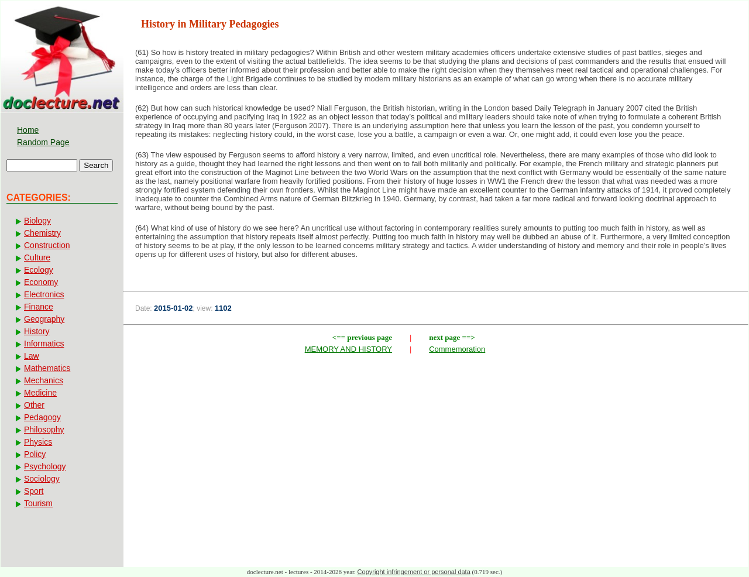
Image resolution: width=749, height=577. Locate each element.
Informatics (44, 343)
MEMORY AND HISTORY (348, 349)
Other (34, 405)
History (37, 331)
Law (31, 355)
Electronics (44, 294)
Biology (37, 220)
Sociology (42, 478)
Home (28, 130)
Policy (35, 454)
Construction (47, 245)
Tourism (38, 503)
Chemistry (42, 233)
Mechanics (43, 380)
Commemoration (457, 349)
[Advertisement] (436, 444)
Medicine (40, 392)
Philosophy (44, 429)
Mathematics (47, 368)
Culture (37, 257)
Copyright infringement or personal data (414, 571)
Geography (44, 319)
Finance (38, 306)
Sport (33, 491)
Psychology (45, 466)
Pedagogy (42, 417)
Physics (38, 442)
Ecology (38, 269)
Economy (41, 282)
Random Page (43, 142)
